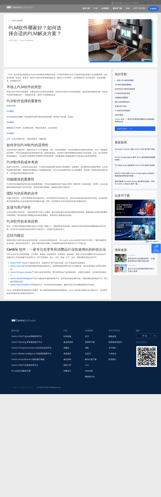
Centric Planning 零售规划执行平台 (26, 342)
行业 (96, 8)
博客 (87, 347)
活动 (128, 8)
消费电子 (67, 371)
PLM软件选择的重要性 (123, 84)
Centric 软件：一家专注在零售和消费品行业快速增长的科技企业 (135, 120)
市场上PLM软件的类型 (125, 80)
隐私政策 (112, 336)
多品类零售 (68, 342)
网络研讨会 (90, 376)
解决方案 (86, 8)
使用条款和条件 (115, 342)
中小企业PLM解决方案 (21, 371)
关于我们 (112, 347)
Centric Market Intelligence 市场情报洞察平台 (31, 353)
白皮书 (88, 353)
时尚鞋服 (67, 336)
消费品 (66, 347)
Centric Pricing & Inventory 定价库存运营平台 (31, 347)
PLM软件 (10, 111)
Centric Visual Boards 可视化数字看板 (28, 359)
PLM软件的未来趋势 (122, 110)
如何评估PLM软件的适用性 (125, 89)
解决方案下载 (91, 359)
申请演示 (153, 9)
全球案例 (105, 8)
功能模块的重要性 (121, 97)
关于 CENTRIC (140, 8)
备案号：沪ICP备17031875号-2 (23, 387)
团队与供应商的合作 (122, 102)
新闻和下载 (117, 8)
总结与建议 (119, 115)
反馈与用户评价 (121, 106)
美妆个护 (67, 365)
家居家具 (67, 353)
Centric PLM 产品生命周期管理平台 (26, 336)
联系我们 (112, 359)
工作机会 (112, 353)
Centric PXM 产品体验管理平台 (24, 365)
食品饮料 (67, 359)
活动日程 (89, 371)
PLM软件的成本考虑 (122, 93)
